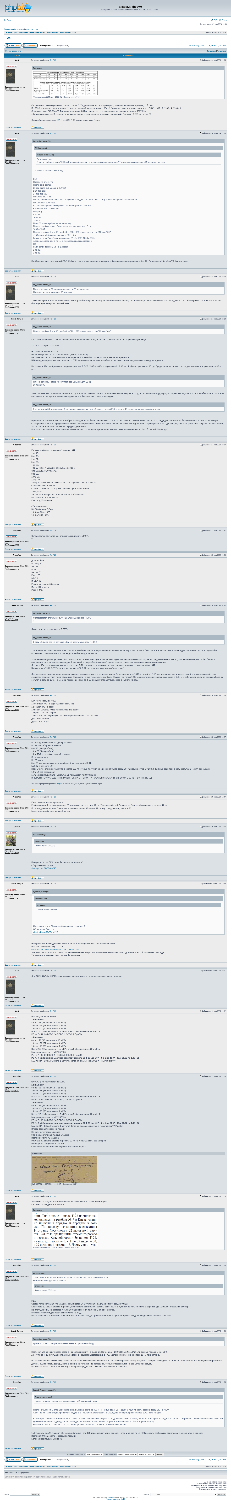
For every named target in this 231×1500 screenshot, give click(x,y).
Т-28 (7, 38)
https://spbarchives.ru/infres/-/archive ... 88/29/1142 (55, 949)
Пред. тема (211, 51)
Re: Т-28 (53, 60)
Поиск (223, 20)
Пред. (202, 46)
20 (209, 46)
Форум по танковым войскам (32, 33)
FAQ (214, 20)
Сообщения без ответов (14, 29)
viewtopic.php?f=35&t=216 (43, 868)
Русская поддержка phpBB (115, 1499)
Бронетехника (51, 33)
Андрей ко (61, 784)
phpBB (110, 1497)
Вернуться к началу (13, 127)
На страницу (194, 46)
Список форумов (12, 33)
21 (212, 46)
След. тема (221, 51)
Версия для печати (13, 51)
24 (220, 46)
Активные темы (31, 29)
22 (215, 46)
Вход (7, 20)
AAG (58, 120)
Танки (74, 33)
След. (224, 46)
